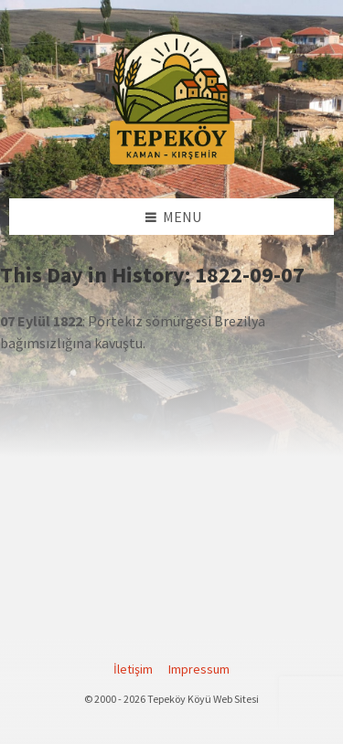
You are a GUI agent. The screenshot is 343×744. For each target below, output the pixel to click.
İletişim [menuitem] (133, 669)
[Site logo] (172, 162)
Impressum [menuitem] (199, 669)
